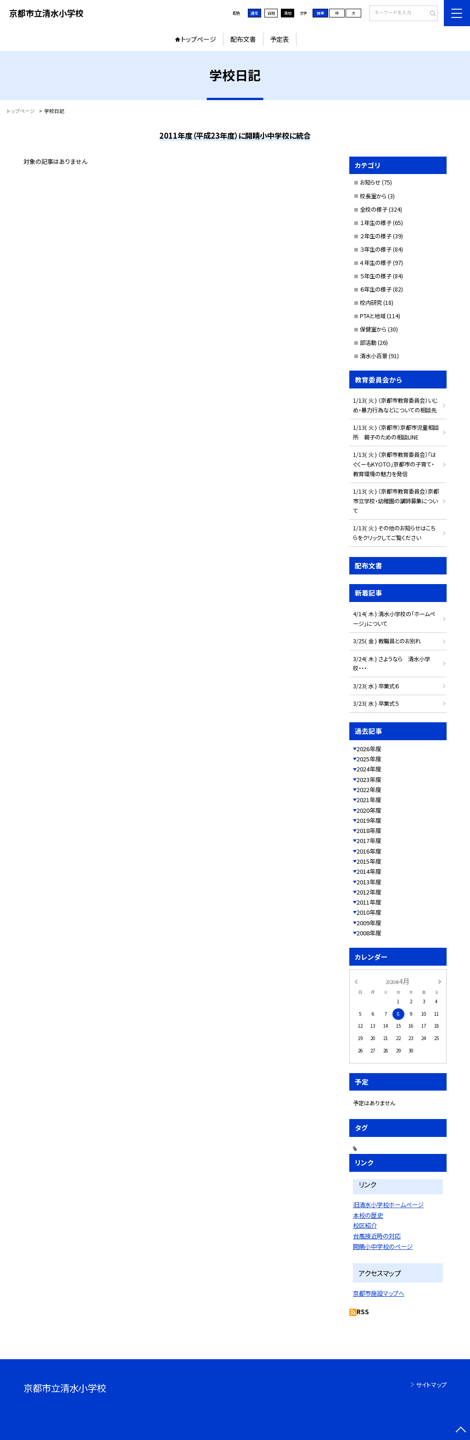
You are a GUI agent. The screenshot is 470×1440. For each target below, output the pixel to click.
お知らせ (370, 182)
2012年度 (369, 892)
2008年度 (369, 932)
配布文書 (243, 39)
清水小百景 (373, 356)
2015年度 (369, 861)
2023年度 (369, 779)
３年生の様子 (376, 249)
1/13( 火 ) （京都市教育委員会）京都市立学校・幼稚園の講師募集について (396, 501)
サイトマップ (431, 1384)
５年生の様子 (376, 276)
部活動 (368, 342)
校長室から (373, 196)
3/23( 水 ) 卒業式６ (376, 686)
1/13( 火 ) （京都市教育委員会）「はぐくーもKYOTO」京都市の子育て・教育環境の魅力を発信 (394, 464)
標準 (320, 13)
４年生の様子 (376, 263)
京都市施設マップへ (378, 1293)
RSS (363, 1311)
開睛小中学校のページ (383, 1246)
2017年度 (369, 840)
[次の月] (439, 981)
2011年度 (369, 902)
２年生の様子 (376, 236)
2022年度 (369, 789)
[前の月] (355, 981)
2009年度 (369, 922)
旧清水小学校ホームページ (388, 1204)
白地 (271, 13)
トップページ (198, 39)
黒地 (287, 13)
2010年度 (369, 912)
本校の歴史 (368, 1215)
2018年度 (369, 830)
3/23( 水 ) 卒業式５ (376, 703)
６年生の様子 (376, 289)
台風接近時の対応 (377, 1236)
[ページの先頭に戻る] (460, 1430)
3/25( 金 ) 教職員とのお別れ (387, 641)
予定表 (279, 39)
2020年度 (369, 810)
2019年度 (369, 820)
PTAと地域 (373, 316)
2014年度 (369, 871)
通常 (254, 13)
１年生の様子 (376, 223)
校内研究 (371, 302)
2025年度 (369, 758)
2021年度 (369, 799)
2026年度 (369, 748)
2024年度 (369, 769)
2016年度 (369, 851)
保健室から (373, 329)
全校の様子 (373, 209)
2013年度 (369, 882)
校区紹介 (365, 1225)
